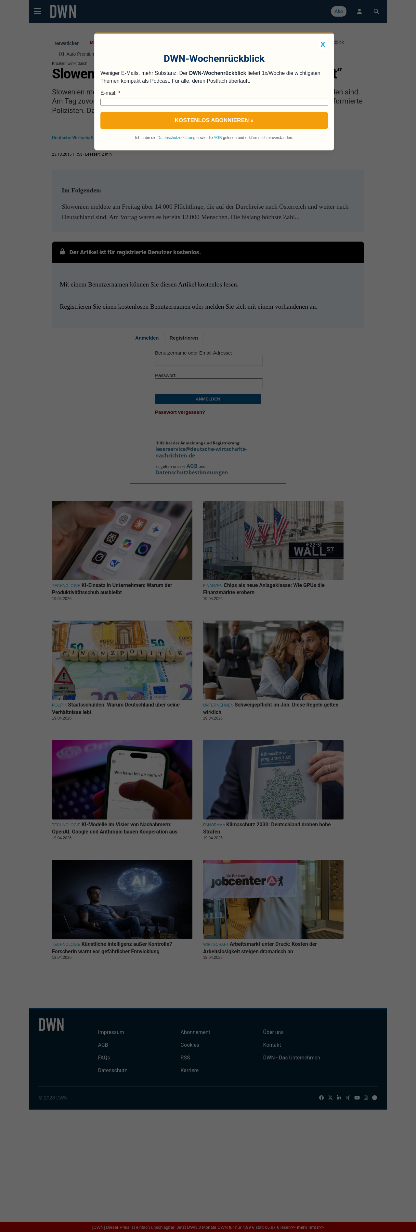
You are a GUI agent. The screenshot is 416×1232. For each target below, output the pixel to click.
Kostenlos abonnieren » (214, 120)
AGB (218, 137)
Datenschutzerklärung (177, 137)
